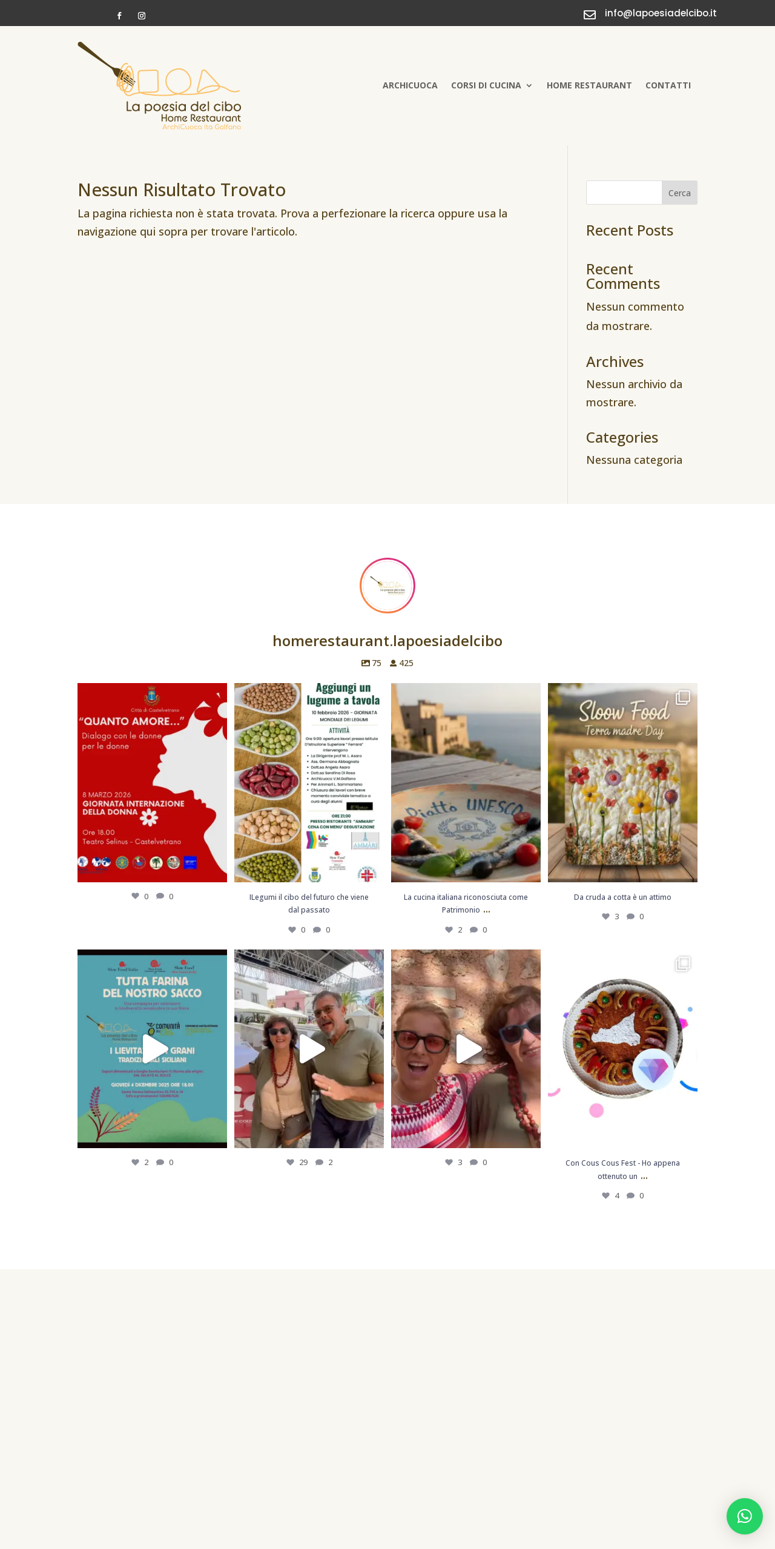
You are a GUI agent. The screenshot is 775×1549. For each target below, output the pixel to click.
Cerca (679, 193)
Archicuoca (410, 85)
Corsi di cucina (486, 85)
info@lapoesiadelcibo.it (661, 13)
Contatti (668, 85)
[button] (745, 1516)
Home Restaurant (589, 85)
